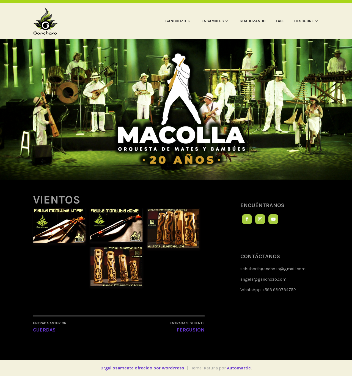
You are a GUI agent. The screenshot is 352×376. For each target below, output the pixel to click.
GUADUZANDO (253, 21)
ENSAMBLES (213, 21)
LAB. (280, 21)
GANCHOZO (175, 21)
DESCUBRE (304, 21)
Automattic (239, 368)
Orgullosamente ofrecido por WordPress (142, 368)
